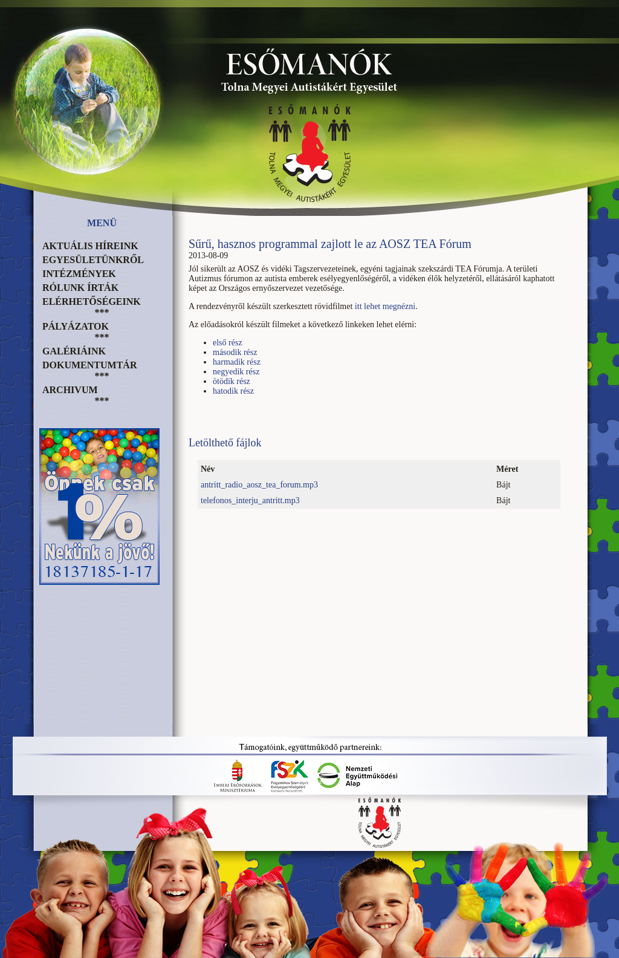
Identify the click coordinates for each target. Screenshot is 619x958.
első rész (227, 342)
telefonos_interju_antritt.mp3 (250, 500)
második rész (235, 352)
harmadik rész (237, 362)
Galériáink (74, 351)
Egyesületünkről (93, 260)
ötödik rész (231, 381)
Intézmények (79, 274)
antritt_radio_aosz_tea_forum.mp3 (259, 484)
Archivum (70, 390)
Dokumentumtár (89, 365)
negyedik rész (236, 371)
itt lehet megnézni (385, 306)
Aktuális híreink (90, 246)
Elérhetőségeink (91, 301)
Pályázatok (75, 326)
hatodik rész (233, 391)
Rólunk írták (80, 287)
